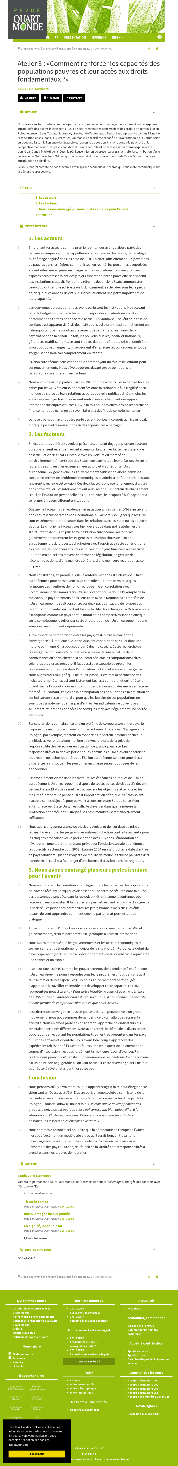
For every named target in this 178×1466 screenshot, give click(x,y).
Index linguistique (81, 1392)
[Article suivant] (156, 49)
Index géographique (83, 1388)
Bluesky (18, 1362)
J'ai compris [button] (36, 1453)
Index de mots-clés (82, 1384)
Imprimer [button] (28, 98)
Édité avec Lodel (99, 1459)
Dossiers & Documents (84, 1409)
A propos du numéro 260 (143, 1380)
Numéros (99, 37)
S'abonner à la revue (141, 1325)
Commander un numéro (143, 1330)
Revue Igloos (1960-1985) (144, 1414)
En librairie (134, 1334)
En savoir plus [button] (18, 1444)
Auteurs (75, 1380)
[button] (56, 37)
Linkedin (18, 1366)
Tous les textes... (36, 1238)
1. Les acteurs (46, 197)
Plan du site (89, 1453)
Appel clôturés (137, 1355)
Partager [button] (74, 98)
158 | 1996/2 (67, 1230)
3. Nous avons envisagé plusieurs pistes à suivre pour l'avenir (82, 209)
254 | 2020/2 (67, 1206)
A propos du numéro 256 (143, 1388)
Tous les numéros (89, 1361)
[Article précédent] (149, 49)
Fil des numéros (23, 1354)
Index (117, 37)
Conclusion (44, 215)
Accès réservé (120, 1459)
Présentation (75, 37)
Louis (33, 88)
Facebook (19, 1358)
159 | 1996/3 (67, 1218)
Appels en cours (138, 1351)
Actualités (134, 1308)
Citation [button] (51, 98)
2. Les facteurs (47, 203)
